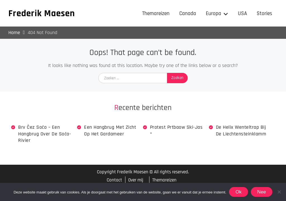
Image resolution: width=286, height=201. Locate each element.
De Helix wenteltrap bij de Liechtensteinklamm (241, 130)
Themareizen (156, 13)
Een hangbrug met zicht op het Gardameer (110, 130)
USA (242, 13)
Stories (264, 13)
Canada (187, 13)
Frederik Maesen (41, 13)
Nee (261, 192)
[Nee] (279, 192)
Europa (213, 13)
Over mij (135, 180)
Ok (238, 192)
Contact (114, 180)
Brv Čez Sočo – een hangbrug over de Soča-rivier (44, 133)
